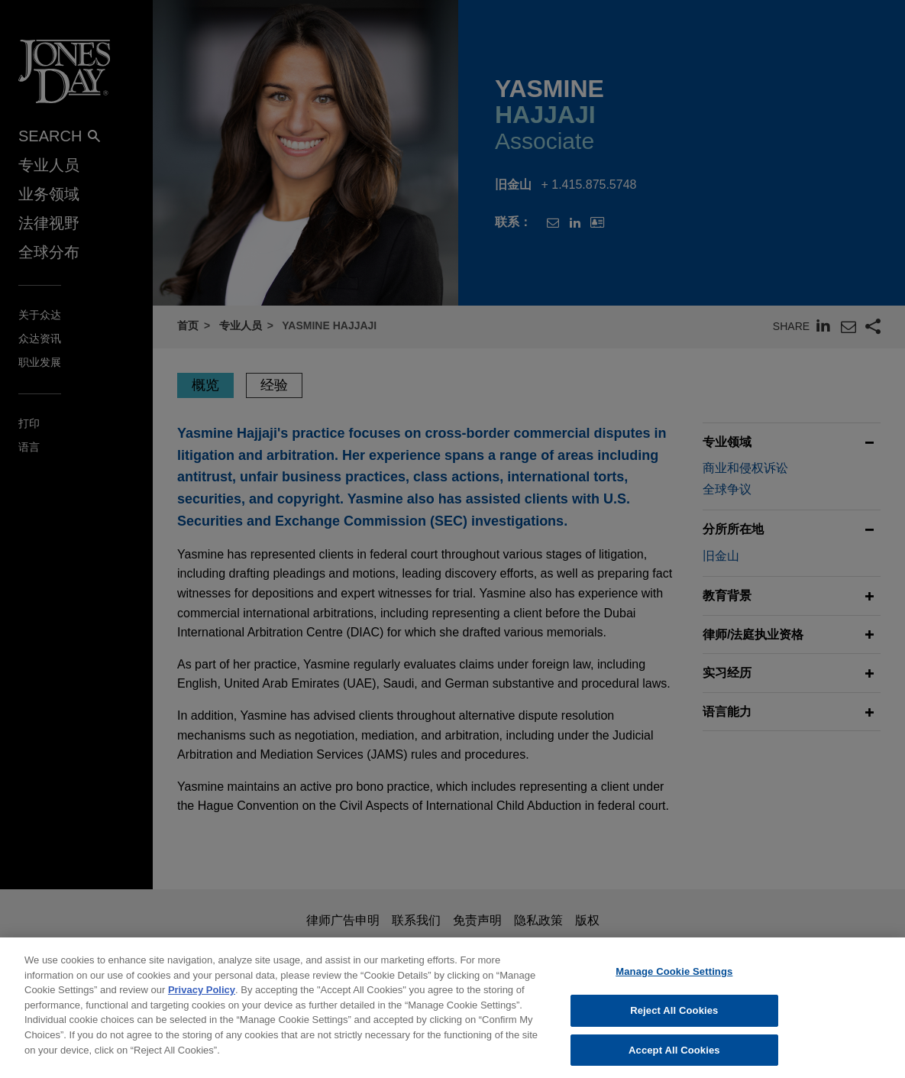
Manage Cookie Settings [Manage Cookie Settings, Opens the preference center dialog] (674, 981)
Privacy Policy (201, 999)
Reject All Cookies (674, 1020)
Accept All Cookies (674, 1059)
